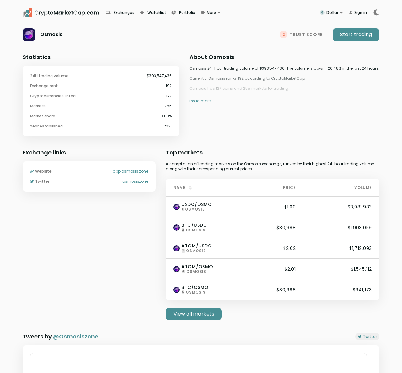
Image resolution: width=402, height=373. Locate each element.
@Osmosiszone (75, 336)
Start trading (356, 34)
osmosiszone (135, 181)
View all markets (193, 313)
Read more (200, 101)
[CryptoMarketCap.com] (64, 13)
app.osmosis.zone (130, 171)
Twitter (367, 336)
